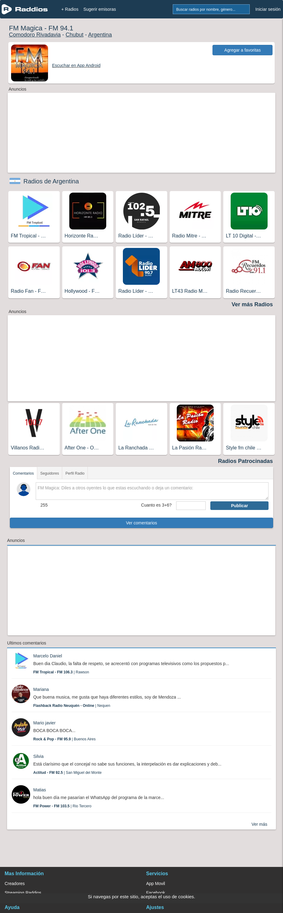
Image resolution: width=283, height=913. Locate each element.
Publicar (239, 505)
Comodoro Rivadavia (35, 35)
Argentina (100, 35)
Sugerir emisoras (99, 9)
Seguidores (49, 473)
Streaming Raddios (23, 892)
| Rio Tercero (62, 806)
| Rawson (61, 672)
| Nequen (71, 705)
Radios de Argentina (51, 181)
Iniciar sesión (268, 9)
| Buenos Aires (64, 739)
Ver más (259, 824)
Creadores (15, 883)
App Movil (155, 883)
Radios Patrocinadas (245, 461)
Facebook (155, 892)
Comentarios (23, 473)
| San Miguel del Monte (67, 772)
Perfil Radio (74, 473)
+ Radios (70, 9)
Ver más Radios (252, 304)
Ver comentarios (141, 522)
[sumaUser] (191, 505)
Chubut (74, 35)
